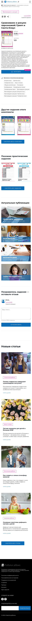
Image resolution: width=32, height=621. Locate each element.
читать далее (6, 392)
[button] (2, 126)
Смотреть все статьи (12, 543)
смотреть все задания (13, 188)
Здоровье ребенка (9, 518)
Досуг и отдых (8, 424)
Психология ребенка (9, 377)
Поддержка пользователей (8, 580)
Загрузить (16, 72)
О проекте (4, 582)
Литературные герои (9, 89)
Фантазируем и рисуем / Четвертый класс (15, 96)
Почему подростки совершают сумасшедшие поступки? (14, 382)
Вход (30, 2)
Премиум (3, 585)
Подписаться (25, 608)
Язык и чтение (18, 82)
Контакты (3, 587)
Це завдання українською (7, 48)
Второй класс (8, 80)
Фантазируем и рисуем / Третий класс (14, 93)
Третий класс (16, 80)
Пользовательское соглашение (9, 577)
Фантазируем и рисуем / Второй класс (14, 91)
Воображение (8, 87)
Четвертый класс (8, 82)
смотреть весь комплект (13, 141)
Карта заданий (5, 589)
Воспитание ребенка (9, 471)
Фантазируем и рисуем (10, 12)
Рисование (20, 85)
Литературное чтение (19, 87)
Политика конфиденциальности (10, 575)
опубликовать (16, 324)
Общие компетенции (10, 85)
